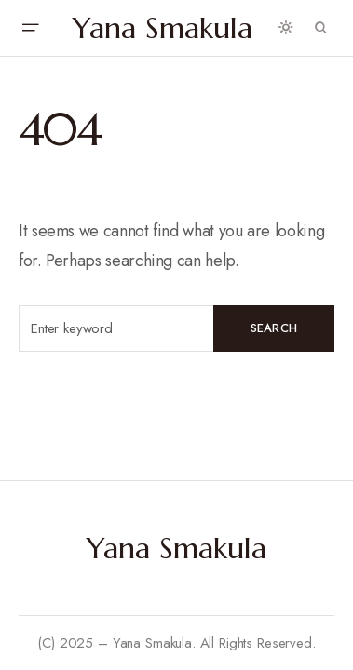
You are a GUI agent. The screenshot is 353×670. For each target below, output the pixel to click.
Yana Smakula (162, 28)
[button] (30, 28)
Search (274, 328)
